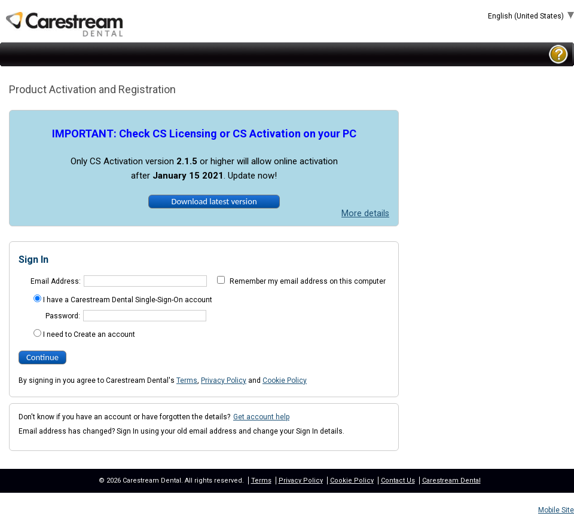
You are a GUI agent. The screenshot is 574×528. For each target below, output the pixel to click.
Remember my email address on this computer (308, 281)
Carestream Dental (451, 480)
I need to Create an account (89, 334)
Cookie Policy (284, 380)
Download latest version (214, 201)
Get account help (261, 417)
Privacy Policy (223, 380)
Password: (62, 316)
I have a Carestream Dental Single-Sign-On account (127, 300)
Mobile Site (556, 510)
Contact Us (398, 480)
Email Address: (55, 281)
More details (365, 213)
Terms (186, 380)
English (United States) (527, 16)
